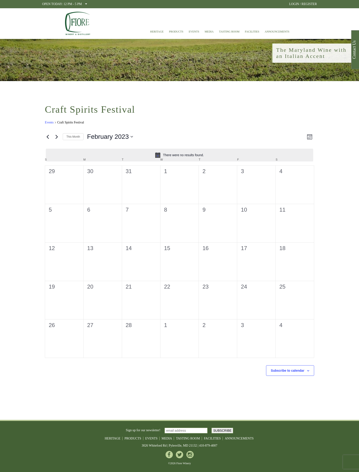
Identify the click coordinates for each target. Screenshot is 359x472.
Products (176, 31)
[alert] (179, 155)
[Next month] (56, 136)
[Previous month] (47, 136)
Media (209, 31)
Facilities (252, 31)
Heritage (156, 31)
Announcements (277, 31)
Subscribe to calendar (287, 370)
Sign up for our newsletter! (143, 430)
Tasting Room (229, 31)
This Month (73, 136)
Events (194, 31)
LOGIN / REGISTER (303, 4)
